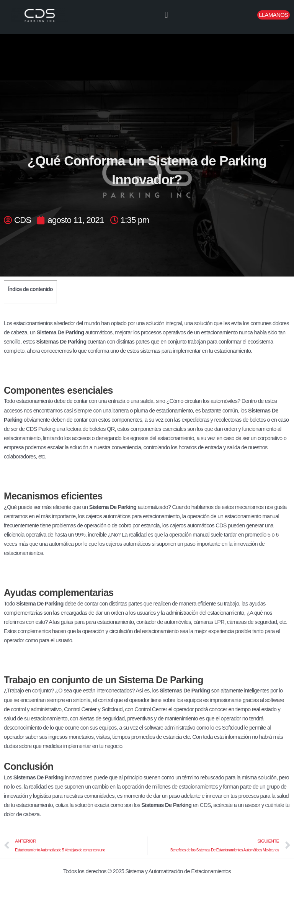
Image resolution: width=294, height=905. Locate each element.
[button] (166, 15)
